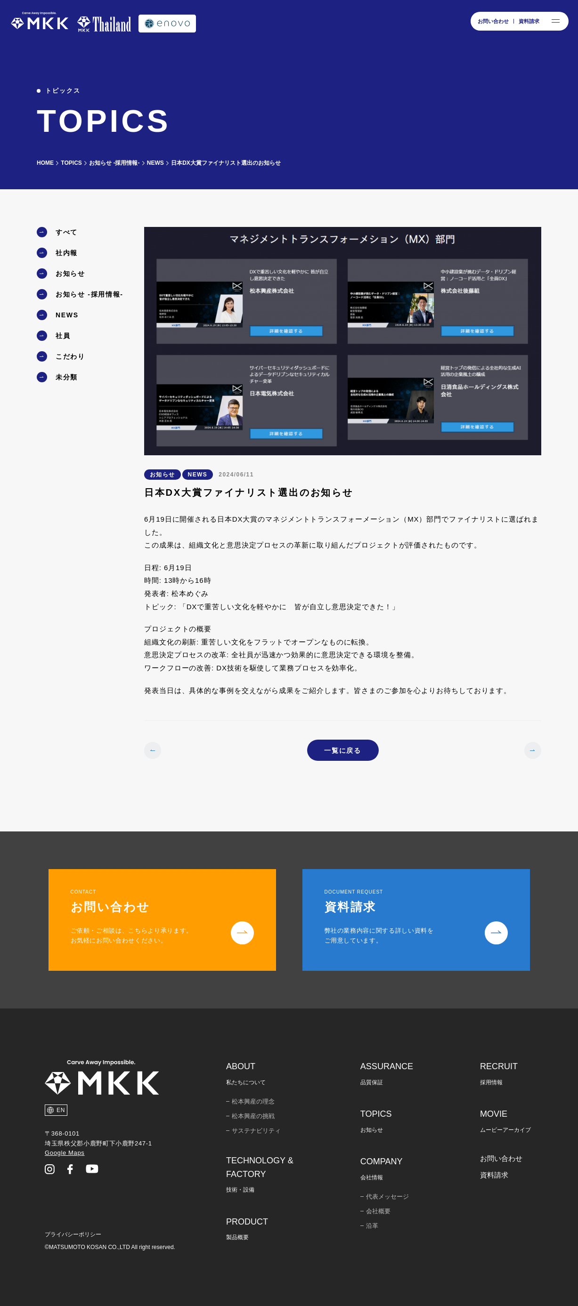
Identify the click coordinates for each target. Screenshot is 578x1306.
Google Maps (64, 1152)
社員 (63, 335)
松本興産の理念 (253, 1101)
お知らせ (70, 273)
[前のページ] (152, 750)
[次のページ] (532, 750)
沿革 (372, 1226)
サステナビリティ (256, 1131)
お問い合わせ (501, 1158)
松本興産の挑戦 (253, 1116)
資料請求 (494, 1174)
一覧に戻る (342, 750)
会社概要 (378, 1211)
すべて (67, 232)
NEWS (67, 315)
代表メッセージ (387, 1196)
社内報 (67, 253)
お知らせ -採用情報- (89, 294)
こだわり (70, 356)
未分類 (67, 377)
